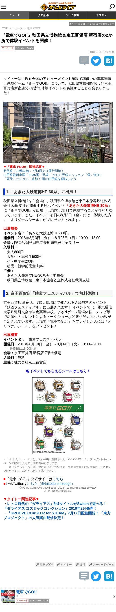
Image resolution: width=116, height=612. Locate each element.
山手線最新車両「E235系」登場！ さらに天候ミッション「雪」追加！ (53, 175)
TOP (5, 28)
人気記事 (43, 15)
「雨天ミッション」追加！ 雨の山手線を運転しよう (40, 179)
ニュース (14, 15)
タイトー (64, 564)
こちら (58, 479)
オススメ (101, 15)
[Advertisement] (58, 542)
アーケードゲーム (101, 564)
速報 (80, 564)
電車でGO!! (34, 28)
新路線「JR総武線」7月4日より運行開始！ (33, 171)
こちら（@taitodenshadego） (51, 484)
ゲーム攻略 (72, 15)
